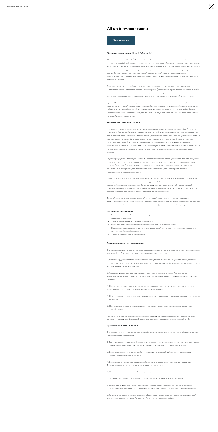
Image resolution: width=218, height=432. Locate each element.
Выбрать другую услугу (17, 5)
